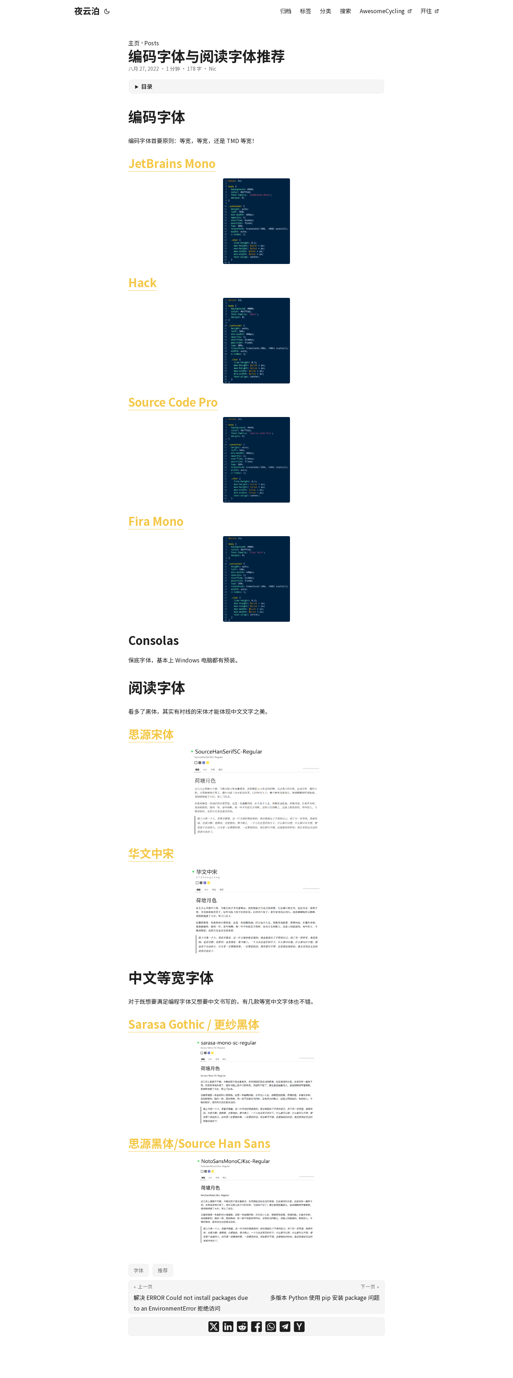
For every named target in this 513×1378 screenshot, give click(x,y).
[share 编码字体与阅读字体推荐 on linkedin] (228, 1326)
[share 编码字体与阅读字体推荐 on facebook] (256, 1326)
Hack (142, 282)
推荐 (163, 1270)
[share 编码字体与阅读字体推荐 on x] (213, 1326)
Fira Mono (155, 521)
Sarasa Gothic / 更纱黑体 (193, 1024)
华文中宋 (151, 853)
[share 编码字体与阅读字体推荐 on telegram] (285, 1326)
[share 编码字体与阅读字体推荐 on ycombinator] (299, 1326)
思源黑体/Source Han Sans (199, 1143)
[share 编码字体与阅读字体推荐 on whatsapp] (270, 1326)
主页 (134, 43)
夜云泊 (87, 10)
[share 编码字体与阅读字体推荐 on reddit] (242, 1326)
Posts (151, 43)
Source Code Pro (173, 401)
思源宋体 (151, 734)
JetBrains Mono (172, 163)
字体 (139, 1270)
